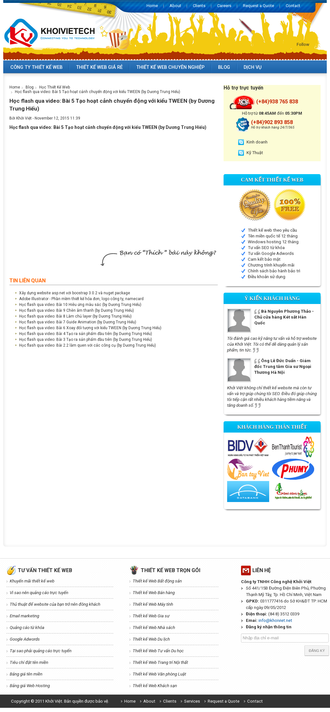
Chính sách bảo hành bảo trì (274, 270)
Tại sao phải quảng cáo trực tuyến (41, 650)
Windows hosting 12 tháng (273, 241)
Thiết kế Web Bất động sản (157, 581)
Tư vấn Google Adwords (271, 253)
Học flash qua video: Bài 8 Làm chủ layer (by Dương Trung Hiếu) (75, 316)
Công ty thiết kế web (36, 67)
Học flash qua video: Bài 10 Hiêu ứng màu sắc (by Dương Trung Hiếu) (80, 304)
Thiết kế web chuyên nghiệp (170, 67)
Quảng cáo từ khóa (27, 627)
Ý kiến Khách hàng (272, 298)
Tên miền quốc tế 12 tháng (273, 236)
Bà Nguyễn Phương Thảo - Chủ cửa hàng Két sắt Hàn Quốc (284, 317)
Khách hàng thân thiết (272, 427)
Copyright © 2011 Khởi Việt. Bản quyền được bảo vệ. (60, 701)
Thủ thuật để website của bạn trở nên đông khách (55, 604)
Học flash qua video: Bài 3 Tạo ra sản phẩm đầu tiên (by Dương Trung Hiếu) (85, 339)
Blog (224, 67)
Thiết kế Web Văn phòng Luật (159, 674)
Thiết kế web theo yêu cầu (272, 230)
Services (192, 701)
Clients (199, 5)
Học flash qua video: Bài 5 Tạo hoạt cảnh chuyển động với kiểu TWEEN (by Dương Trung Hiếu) (97, 91)
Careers (224, 5)
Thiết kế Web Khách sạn (155, 685)
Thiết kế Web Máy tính (153, 604)
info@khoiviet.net (275, 620)
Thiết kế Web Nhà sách (154, 627)
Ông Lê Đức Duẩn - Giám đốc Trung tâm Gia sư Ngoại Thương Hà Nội (282, 366)
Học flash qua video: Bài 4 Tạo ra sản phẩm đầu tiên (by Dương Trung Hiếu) (85, 333)
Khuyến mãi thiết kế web (32, 581)
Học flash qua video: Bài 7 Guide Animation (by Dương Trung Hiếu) (77, 322)
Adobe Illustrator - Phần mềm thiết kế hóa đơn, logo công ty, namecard (81, 299)
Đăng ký (317, 651)
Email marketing (24, 615)
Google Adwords (25, 639)
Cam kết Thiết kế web (272, 180)
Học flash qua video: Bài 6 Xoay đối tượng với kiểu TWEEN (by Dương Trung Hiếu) (90, 328)
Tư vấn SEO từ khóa (266, 247)
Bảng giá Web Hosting (30, 685)
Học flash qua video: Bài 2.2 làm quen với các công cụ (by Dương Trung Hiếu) (87, 345)
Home (152, 5)
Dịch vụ (253, 67)
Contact (293, 5)
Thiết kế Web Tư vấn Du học (158, 650)
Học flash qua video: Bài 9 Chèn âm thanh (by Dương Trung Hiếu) (76, 310)
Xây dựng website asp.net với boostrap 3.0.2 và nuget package (74, 293)
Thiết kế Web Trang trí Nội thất (160, 662)
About (175, 5)
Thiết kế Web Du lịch (151, 639)
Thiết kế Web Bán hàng (154, 592)
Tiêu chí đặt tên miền (29, 662)
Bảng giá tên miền (26, 674)
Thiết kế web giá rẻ (99, 67)
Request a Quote (258, 5)
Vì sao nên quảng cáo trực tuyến (39, 592)
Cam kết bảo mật (264, 259)
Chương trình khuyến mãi (271, 265)
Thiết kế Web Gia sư (151, 615)
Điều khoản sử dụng (266, 276)
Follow (303, 44)
